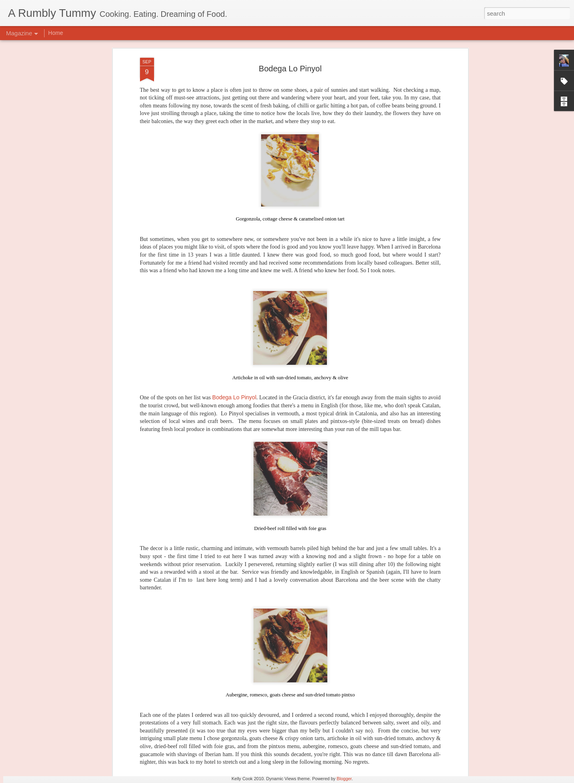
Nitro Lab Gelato (229, 656)
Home (55, 33)
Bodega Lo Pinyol (234, 282)
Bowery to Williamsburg (239, 747)
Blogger (344, 778)
